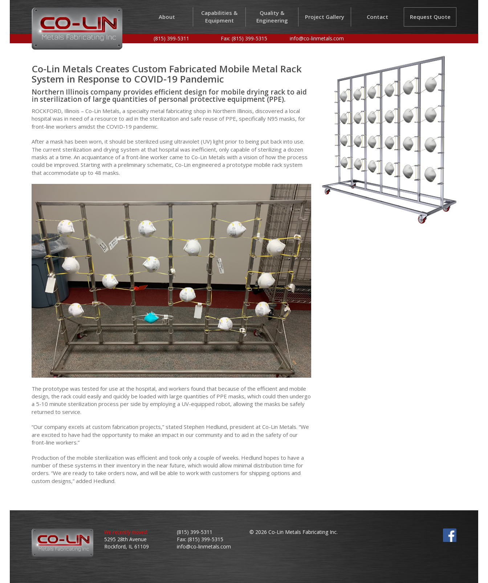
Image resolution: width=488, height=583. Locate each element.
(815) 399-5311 (171, 38)
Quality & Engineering (272, 16)
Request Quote (430, 16)
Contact (377, 16)
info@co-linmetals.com (317, 38)
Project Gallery (324, 16)
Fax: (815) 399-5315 (244, 38)
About (167, 16)
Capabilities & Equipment (219, 16)
